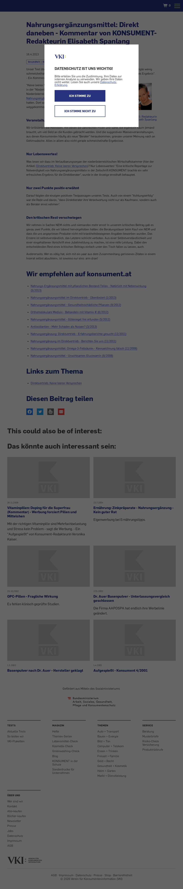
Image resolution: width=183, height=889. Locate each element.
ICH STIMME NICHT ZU (80, 111)
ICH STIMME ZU (80, 96)
